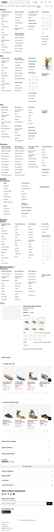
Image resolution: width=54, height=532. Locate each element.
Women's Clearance (5, 274)
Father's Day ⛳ (32, 58)
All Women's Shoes (6, 12)
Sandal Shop (31, 20)
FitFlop (3, 244)
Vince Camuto (4, 263)
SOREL (30, 252)
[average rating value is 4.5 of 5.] (27, 312)
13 (36, 86)
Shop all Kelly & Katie (28, 308)
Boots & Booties (5, 280)
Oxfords (3, 81)
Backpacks (6, 186)
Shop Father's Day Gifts (45, 74)
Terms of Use (4, 524)
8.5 (43, 25)
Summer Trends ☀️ (39, 6)
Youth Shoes (4, 112)
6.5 (50, 18)
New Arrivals (31, 26)
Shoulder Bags (7, 196)
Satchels (6, 194)
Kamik (29, 244)
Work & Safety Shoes (6, 52)
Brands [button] (34, 6)
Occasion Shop (32, 15)
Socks (5, 206)
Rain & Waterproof (5, 128)
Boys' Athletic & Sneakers (32, 151)
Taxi (2, 260)
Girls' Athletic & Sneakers (32, 155)
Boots (2, 18)
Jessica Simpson (5, 247)
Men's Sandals (18, 82)
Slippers (3, 49)
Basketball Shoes (19, 62)
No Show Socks (7, 214)
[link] (8, 385)
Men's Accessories (26, 207)
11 (36, 83)
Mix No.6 (44, 232)
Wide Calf (44, 44)
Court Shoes (18, 65)
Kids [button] (8, 6)
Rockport (30, 249)
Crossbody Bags (7, 191)
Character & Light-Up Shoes (6, 122)
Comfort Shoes (4, 27)
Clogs (2, 24)
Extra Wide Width (32, 101)
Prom (29, 17)
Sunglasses (24, 199)
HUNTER (30, 237)
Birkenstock (4, 231)
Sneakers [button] (13, 6)
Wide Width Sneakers (20, 78)
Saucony (17, 248)
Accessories (31, 127)
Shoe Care (24, 194)
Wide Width (44, 41)
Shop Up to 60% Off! (46, 287)
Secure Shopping (5, 526)
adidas (29, 110)
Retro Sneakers (5, 164)
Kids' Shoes (4, 107)
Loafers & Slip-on (19, 291)
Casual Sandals (18, 14)
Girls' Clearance (32, 279)
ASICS (43, 152)
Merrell (30, 247)
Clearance (31, 29)
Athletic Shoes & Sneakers (5, 15)
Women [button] (1, 6)
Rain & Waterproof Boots (5, 41)
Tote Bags (6, 199)
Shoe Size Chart (32, 133)
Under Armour (18, 253)
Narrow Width (45, 36)
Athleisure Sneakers (19, 37)
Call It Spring (4, 233)
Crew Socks (6, 211)
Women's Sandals (19, 12)
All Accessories (26, 183)
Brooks (16, 232)
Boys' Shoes (18, 107)
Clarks (2, 236)
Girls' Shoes (18, 126)
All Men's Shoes (5, 58)
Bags (5, 183)
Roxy (2, 255)
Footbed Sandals (19, 23)
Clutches (6, 188)
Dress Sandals (18, 17)
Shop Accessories (44, 199)
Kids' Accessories (26, 210)
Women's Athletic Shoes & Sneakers (19, 34)
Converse (30, 112)
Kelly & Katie (45, 229)
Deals (51, 6)
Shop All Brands (46, 236)
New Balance (45, 157)
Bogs (29, 226)
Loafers (3, 37)
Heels (2, 32)
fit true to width (46, 342)
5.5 (43, 18)
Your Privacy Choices (7, 528)
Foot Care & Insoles (26, 188)
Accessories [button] (23, 6)
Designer (29, 6)
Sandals (18, 6)
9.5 (50, 25)
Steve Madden (4, 257)
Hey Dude (30, 235)
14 (29, 90)
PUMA (29, 120)
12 (43, 32)
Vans (16, 256)
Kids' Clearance (32, 274)
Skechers (30, 123)
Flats (2, 29)
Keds (16, 237)
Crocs (29, 115)
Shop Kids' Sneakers (45, 123)
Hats (23, 191)
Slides (16, 25)
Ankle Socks (6, 208)
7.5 (46, 22)
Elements (30, 232)
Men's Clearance (19, 274)
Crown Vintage (45, 226)
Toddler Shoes (4, 110)
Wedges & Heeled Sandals (19, 28)
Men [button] (5, 6)
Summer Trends (32, 23)
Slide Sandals (18, 90)
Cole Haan (3, 239)
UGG (29, 257)
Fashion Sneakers (19, 43)
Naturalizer (3, 252)
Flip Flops (17, 20)
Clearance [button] (47, 6)
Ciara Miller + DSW (33, 12)
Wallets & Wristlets (8, 202)
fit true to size (47, 332)
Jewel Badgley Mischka (31, 240)
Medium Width (45, 39)
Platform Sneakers (5, 161)
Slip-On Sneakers (19, 48)
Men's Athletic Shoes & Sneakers (19, 59)
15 (33, 90)
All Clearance (31, 295)
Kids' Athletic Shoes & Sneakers (33, 147)
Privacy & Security (5, 522)
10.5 (47, 29)
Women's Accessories (25, 204)
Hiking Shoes (4, 35)
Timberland (31, 255)
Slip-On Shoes (4, 47)
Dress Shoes (4, 73)
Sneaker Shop (45, 169)
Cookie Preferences (5, 530)
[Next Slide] (49, 380)
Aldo (2, 228)
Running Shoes (18, 45)
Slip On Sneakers (32, 164)
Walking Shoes (18, 51)
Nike (29, 118)
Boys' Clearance (32, 276)
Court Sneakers (18, 40)
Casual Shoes (4, 21)
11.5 (30, 86)
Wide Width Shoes (5, 137)
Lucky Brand (4, 249)
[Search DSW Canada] (17, 2)
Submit (49, 503)
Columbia (30, 229)
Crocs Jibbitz (25, 186)
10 (43, 29)
